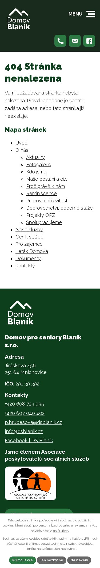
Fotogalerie (38, 164)
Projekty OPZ (40, 215)
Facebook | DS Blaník (29, 440)
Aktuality (35, 157)
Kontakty (25, 265)
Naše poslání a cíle (47, 179)
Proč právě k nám (45, 186)
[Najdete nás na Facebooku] (89, 41)
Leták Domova (31, 251)
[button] (90, 14)
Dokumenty (28, 258)
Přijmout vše (22, 560)
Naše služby (29, 229)
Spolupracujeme (44, 222)
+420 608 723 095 (24, 404)
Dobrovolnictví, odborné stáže (59, 208)
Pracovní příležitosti (47, 200)
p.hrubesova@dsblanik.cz (33, 422)
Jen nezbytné (51, 560)
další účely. (61, 531)
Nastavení (79, 560)
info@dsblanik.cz (24, 431)
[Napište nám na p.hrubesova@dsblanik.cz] (75, 41)
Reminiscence (41, 193)
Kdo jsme (36, 172)
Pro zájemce (29, 244)
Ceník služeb (29, 237)
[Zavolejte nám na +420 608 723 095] (60, 41)
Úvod (21, 143)
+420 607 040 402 (25, 413)
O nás (21, 150)
